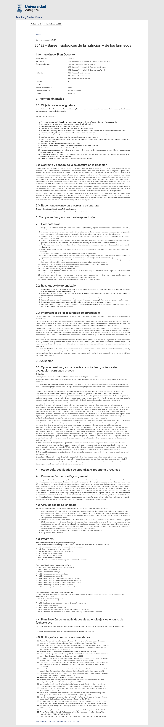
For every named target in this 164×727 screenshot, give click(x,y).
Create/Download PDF (52, 24)
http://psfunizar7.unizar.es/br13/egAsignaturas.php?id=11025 (58, 721)
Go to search (36, 24)
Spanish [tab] (39, 34)
